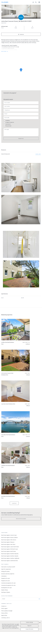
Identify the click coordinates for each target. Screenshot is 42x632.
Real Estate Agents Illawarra (7, 542)
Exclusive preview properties (7, 574)
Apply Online (4, 615)
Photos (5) (22, 34)
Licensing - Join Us (5, 618)
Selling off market (5, 571)
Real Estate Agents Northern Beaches (9, 554)
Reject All (29, 626)
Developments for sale (6, 588)
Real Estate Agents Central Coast (9, 535)
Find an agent (4, 608)
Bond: (2, 298)
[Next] (40, 11)
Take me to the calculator (21, 518)
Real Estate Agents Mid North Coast (9, 549)
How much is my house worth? (8, 567)
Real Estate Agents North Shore (8, 551)
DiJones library (4, 590)
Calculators (4, 576)
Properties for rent (5, 581)
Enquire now (21, 138)
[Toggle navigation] (39, 2)
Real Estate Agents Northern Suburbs (9, 556)
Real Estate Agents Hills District (8, 540)
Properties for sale (5, 578)
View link (38, 154)
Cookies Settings (29, 622)
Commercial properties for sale (8, 583)
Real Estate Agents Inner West (8, 544)
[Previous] (1, 11)
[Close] (39, 622)
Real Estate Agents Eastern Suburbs (9, 537)
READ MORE (4, 51)
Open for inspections (6, 569)
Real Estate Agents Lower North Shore (10, 547)
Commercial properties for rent (8, 585)
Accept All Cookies (29, 629)
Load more (14, 503)
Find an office (4, 613)
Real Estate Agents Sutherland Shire (9, 561)
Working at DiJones (5, 592)
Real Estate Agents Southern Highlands (10, 558)
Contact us (3, 606)
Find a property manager (6, 611)
